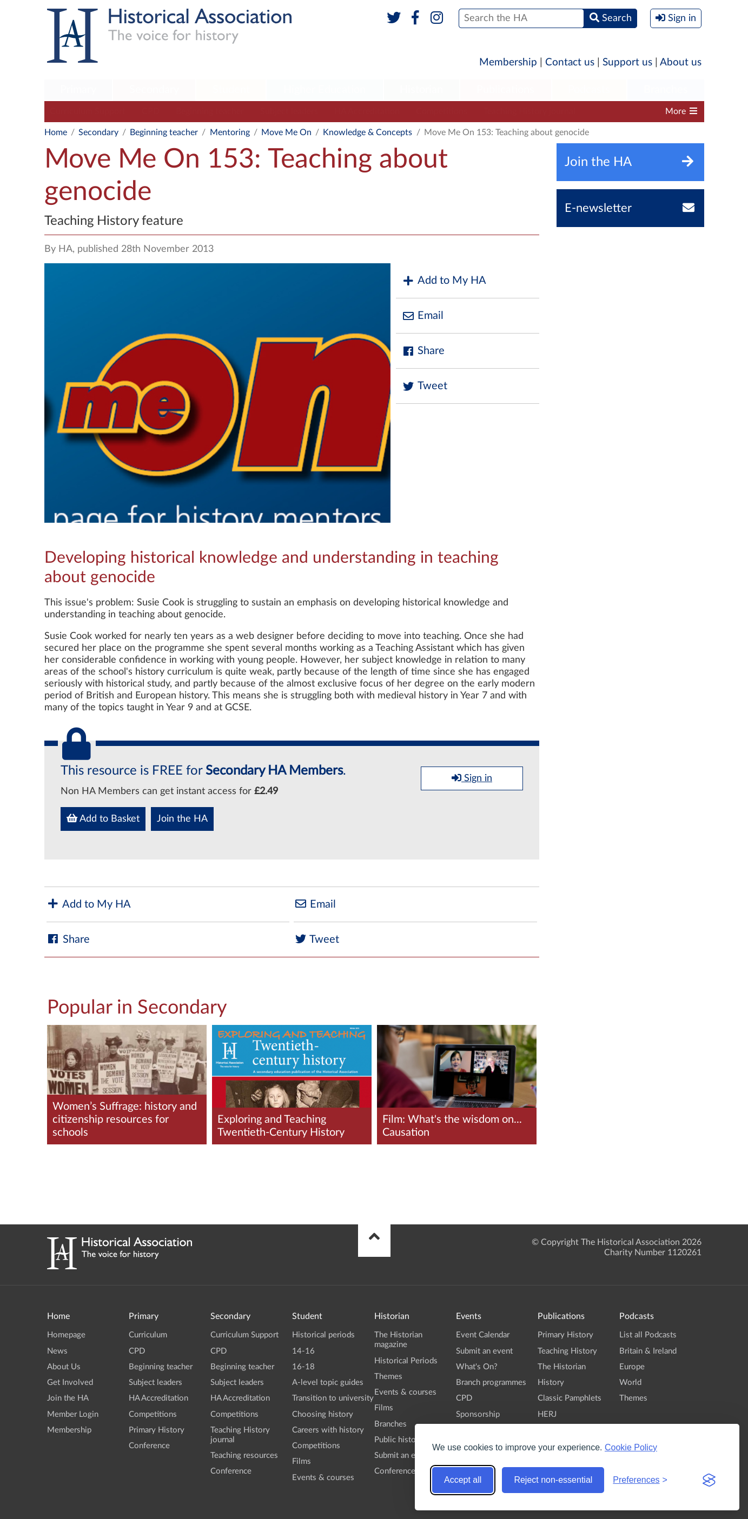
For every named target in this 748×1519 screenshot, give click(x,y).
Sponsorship (478, 1414)
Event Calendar (482, 1335)
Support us (627, 62)
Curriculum (148, 1335)
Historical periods (323, 1335)
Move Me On (286, 132)
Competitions (441, 111)
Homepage (66, 1335)
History (551, 1382)
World (630, 1382)
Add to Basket (103, 818)
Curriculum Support (87, 111)
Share (423, 351)
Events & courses (323, 1478)
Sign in (472, 777)
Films (301, 1461)
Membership (508, 62)
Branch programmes (491, 1382)
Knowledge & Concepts (367, 132)
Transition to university (333, 1398)
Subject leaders (289, 111)
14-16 (303, 1351)
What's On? (477, 1367)
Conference (149, 1446)
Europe (632, 1367)
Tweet (424, 386)
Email (422, 316)
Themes (388, 1377)
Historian (421, 89)
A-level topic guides (327, 1382)
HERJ (547, 1414)
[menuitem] (78, 90)
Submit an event (402, 1455)
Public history (398, 1440)
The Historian (562, 1367)
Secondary (154, 89)
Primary (78, 89)
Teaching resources (244, 1455)
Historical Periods (406, 1361)
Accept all (462, 1479)
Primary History (156, 1430)
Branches (666, 89)
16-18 (303, 1367)
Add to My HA (443, 281)
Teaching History (567, 1351)
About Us (64, 1367)
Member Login (72, 1414)
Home (55, 132)
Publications (505, 89)
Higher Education (324, 89)
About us (680, 62)
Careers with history (328, 1430)
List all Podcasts (648, 1335)
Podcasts (589, 89)
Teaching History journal (529, 111)
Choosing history (322, 1414)
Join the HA (182, 819)
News (57, 1351)
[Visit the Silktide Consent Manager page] (709, 1480)
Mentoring (230, 132)
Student (231, 89)
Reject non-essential (553, 1479)
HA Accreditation (367, 111)
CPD (151, 111)
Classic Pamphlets (569, 1398)
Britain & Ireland (648, 1351)
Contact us (569, 62)
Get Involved (70, 1382)
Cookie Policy (631, 1447)
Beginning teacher (210, 111)
